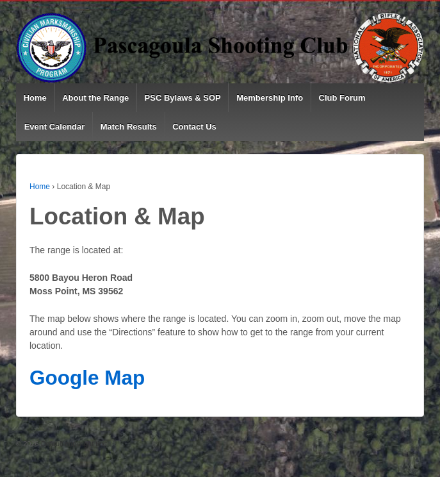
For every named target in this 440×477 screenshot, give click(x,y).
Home (35, 98)
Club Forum (342, 98)
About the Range (95, 98)
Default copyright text (73, 444)
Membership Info (269, 98)
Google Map (87, 377)
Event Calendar (54, 126)
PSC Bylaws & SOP (183, 98)
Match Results (129, 126)
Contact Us (194, 126)
